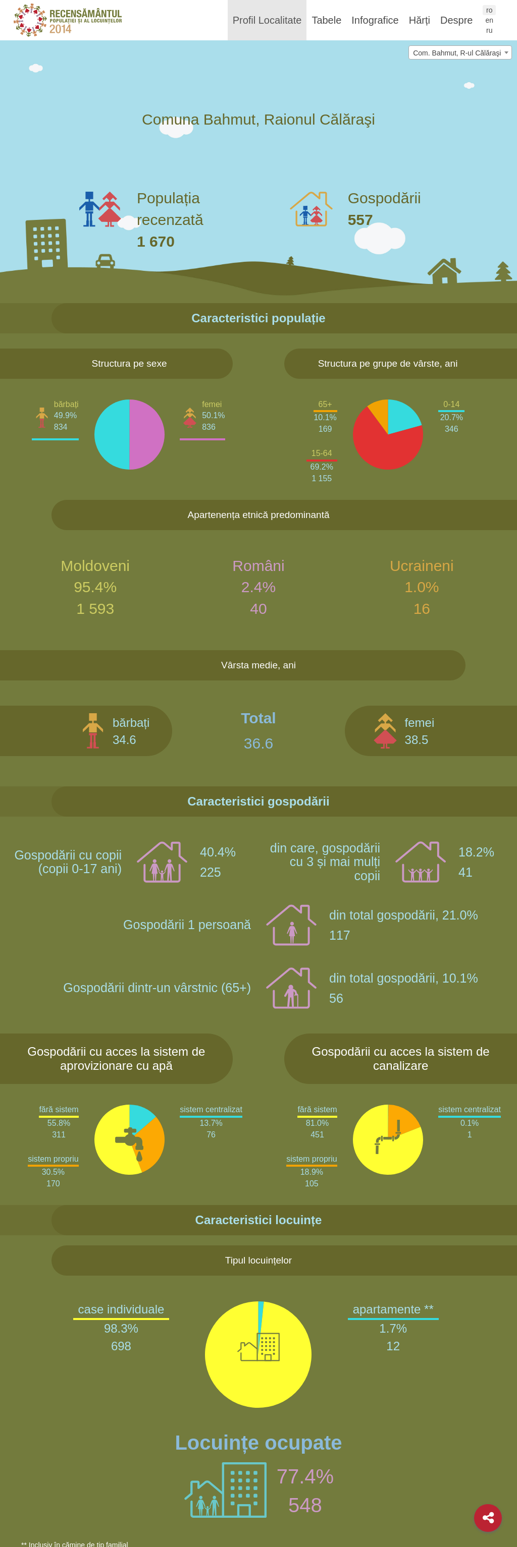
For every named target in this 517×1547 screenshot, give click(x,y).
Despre (456, 20)
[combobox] (460, 52)
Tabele (326, 20)
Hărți (419, 20)
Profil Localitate (267, 20)
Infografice (374, 20)
